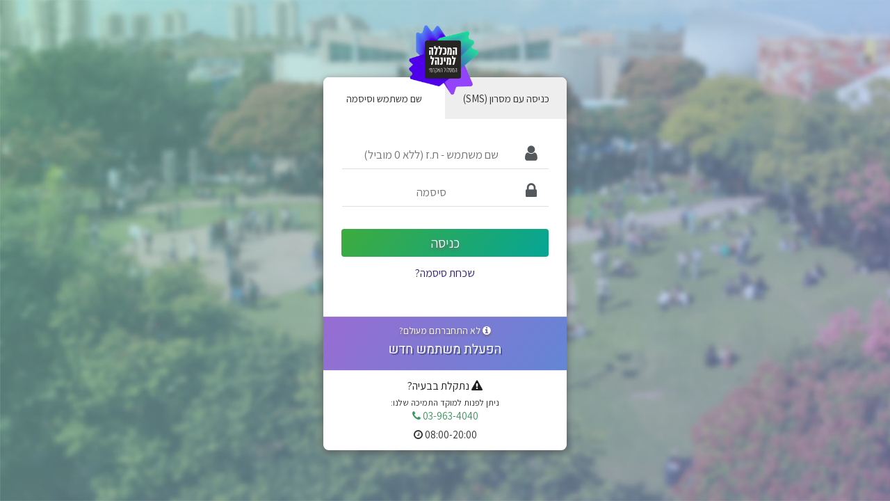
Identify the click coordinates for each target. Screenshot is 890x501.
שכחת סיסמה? (445, 273)
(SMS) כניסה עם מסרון (506, 98)
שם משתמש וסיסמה (384, 98)
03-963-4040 (445, 415)
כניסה (445, 243)
